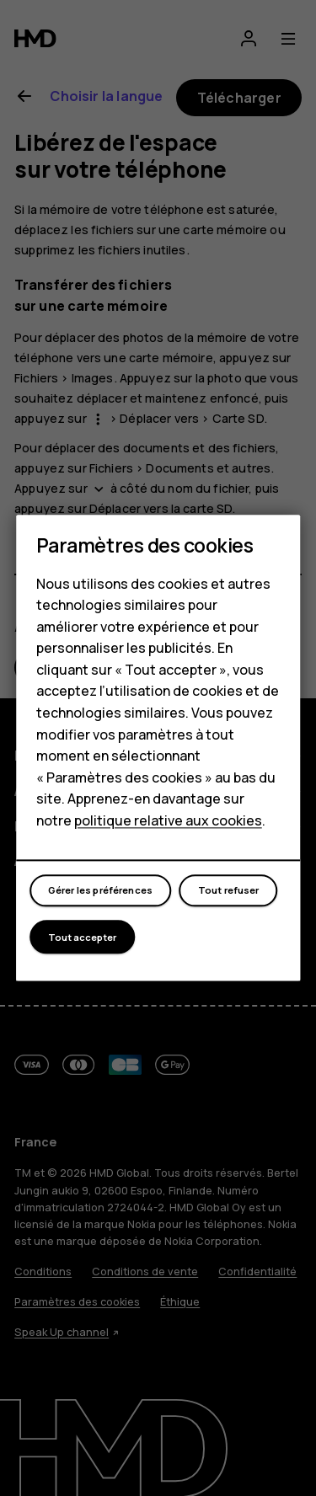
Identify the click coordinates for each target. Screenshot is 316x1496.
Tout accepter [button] (82, 937)
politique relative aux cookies (168, 820)
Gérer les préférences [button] (100, 890)
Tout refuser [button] (229, 890)
